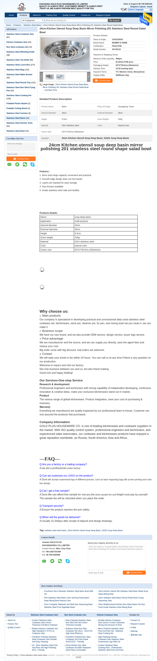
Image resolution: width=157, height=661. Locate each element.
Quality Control (69, 15)
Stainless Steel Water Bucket (19, 74)
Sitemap (134, 631)
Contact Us (85, 15)
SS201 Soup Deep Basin (112, 530)
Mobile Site (136, 635)
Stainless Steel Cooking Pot (18, 95)
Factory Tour (51, 15)
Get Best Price (51, 90)
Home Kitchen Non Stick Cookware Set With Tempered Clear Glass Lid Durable (78, 647)
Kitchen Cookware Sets (16, 42)
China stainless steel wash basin (33, 655)
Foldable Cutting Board (16, 108)
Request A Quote (138, 7)
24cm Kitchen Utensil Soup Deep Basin (84, 530)
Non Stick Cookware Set (17, 47)
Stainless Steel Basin (32, 25)
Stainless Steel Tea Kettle (17, 60)
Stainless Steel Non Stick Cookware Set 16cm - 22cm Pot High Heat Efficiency (79, 631)
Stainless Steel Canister (17, 113)
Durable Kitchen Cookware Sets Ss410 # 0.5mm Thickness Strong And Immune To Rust (111, 622)
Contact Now (21, 159)
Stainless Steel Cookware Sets (20, 34)
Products (23, 15)
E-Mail (133, 627)
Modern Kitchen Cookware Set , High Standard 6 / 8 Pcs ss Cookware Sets (45, 631)
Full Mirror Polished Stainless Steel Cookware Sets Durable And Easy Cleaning (44, 639)
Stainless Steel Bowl (15, 131)
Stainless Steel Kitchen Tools (19, 123)
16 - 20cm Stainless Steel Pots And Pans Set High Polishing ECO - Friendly (45, 647)
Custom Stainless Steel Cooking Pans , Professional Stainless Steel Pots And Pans (110, 647)
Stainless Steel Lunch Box (18, 65)
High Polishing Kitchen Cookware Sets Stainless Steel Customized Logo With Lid (111, 639)
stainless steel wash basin (55, 530)
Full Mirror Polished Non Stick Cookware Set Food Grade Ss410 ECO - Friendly (78, 639)
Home (11, 15)
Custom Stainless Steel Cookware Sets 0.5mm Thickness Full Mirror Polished (44, 622)
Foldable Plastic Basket (16, 103)
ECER (78, 657)
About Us (37, 15)
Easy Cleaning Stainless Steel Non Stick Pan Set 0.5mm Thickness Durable (78, 622)
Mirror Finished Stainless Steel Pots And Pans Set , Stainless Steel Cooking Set (111, 631)
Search (116, 20)
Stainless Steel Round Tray (18, 82)
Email (149, 7)
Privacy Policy (13, 655)
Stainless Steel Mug (15, 70)
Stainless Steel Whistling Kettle (20, 52)
